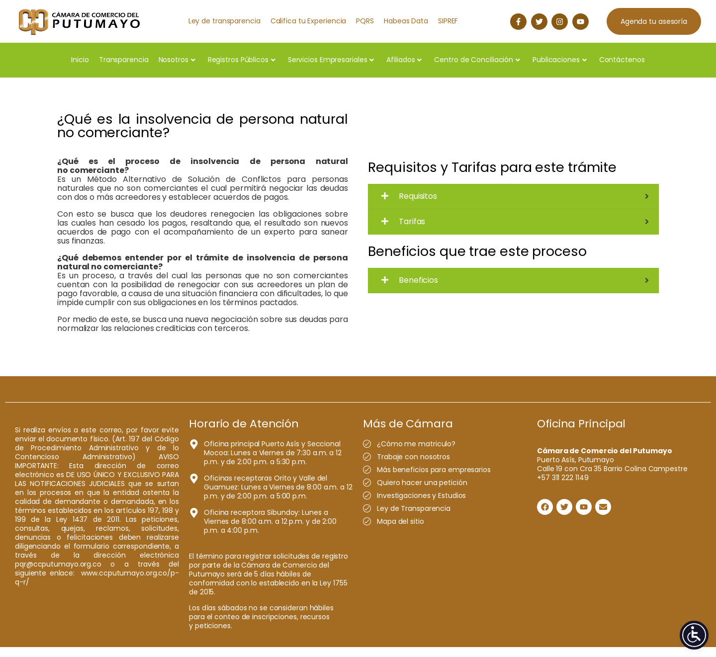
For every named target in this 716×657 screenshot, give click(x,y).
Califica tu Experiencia (308, 21)
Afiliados (404, 60)
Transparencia (124, 60)
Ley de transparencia (224, 21)
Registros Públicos (241, 60)
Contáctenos (622, 60)
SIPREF (448, 21)
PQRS (365, 21)
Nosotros (177, 60)
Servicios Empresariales (331, 60)
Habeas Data (406, 21)
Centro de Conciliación (477, 60)
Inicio (80, 60)
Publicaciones (560, 60)
